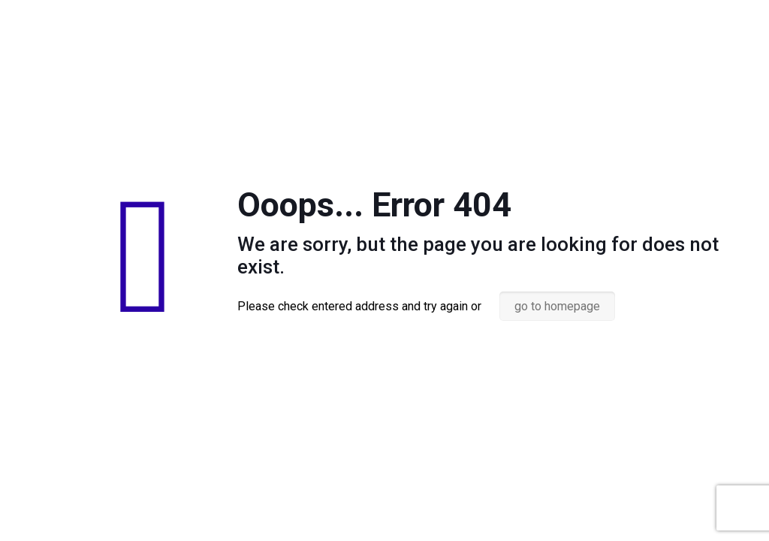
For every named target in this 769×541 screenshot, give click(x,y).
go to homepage (557, 306)
